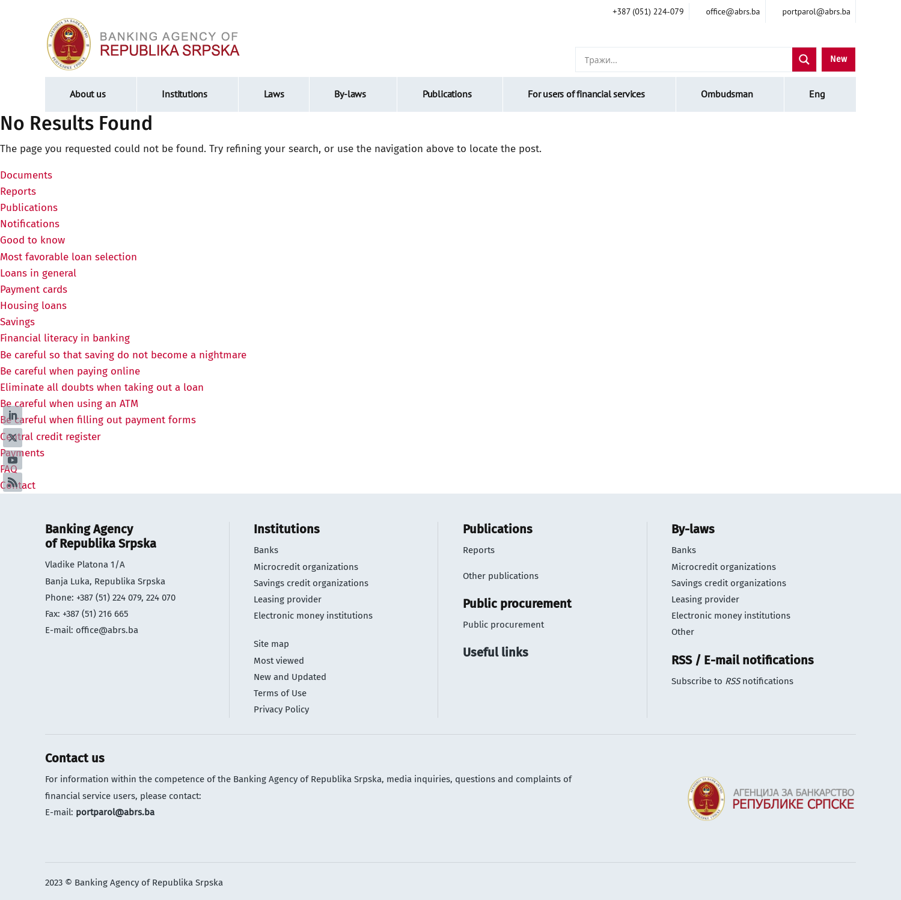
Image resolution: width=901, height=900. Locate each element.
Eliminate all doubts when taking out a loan (102, 387)
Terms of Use (280, 693)
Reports (18, 191)
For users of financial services (586, 94)
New (838, 59)
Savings (17, 322)
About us (87, 94)
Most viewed (279, 660)
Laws (274, 94)
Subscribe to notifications (732, 681)
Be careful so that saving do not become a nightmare (123, 355)
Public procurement (503, 624)
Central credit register (50, 436)
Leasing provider (288, 599)
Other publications (501, 576)
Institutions (184, 94)
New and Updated (290, 677)
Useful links (495, 652)
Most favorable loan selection (68, 257)
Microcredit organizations (306, 567)
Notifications (30, 224)
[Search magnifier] (804, 59)
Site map (271, 643)
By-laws (350, 94)
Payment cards (33, 289)
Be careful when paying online (70, 371)
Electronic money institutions (313, 615)
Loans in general (38, 273)
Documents (26, 175)
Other (682, 631)
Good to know (32, 240)
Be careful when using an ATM (69, 403)
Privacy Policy (281, 709)
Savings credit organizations (311, 583)
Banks (266, 550)
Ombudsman (727, 94)
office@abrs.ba (107, 630)
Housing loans (33, 305)
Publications (447, 94)
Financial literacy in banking (65, 338)
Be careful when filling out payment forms (98, 420)
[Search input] (687, 59)
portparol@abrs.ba (115, 812)
